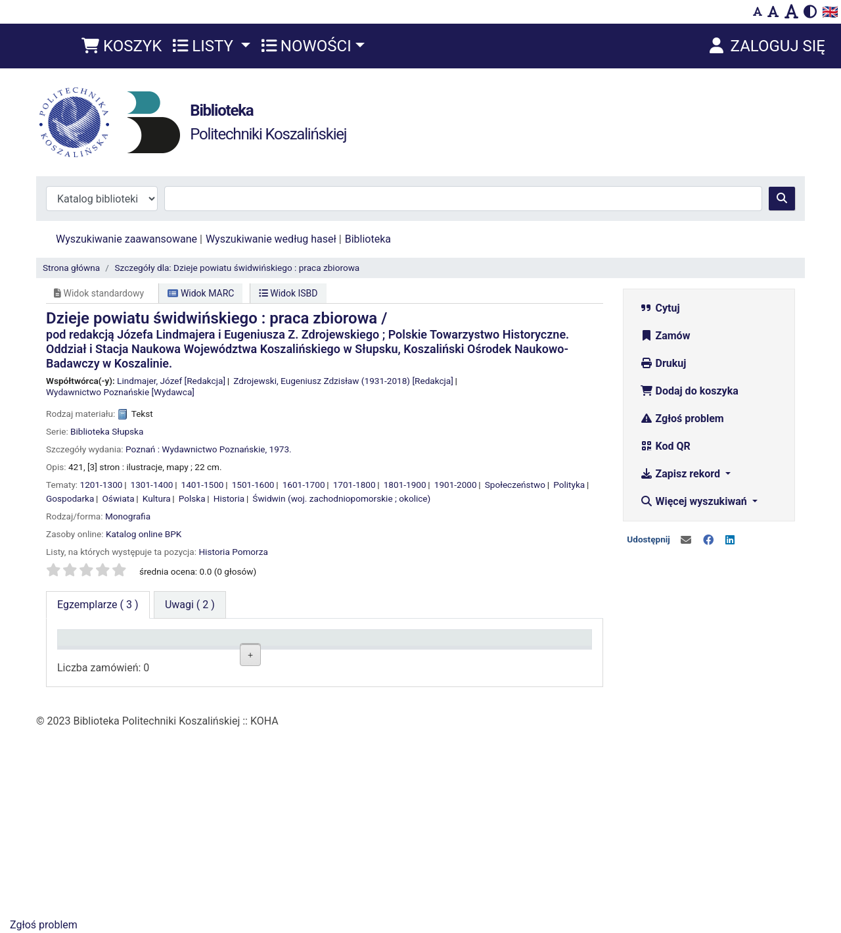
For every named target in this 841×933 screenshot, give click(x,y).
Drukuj (663, 363)
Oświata (118, 498)
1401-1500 (202, 484)
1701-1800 (354, 484)
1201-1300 (101, 484)
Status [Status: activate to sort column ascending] (435, 644)
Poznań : (142, 449)
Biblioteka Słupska (106, 431)
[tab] (190, 605)
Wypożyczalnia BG (274, 816)
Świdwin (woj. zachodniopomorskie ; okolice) (341, 498)
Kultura (157, 498)
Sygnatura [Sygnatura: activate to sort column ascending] (354, 644)
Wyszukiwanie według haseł (271, 239)
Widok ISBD (288, 293)
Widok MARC (201, 293)
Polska (192, 498)
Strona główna (71, 267)
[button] (121, 46)
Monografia (127, 516)
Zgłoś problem (682, 418)
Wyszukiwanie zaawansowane (126, 239)
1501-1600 (253, 484)
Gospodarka (70, 498)
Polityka (569, 484)
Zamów (665, 335)
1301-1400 (152, 484)
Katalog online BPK (143, 534)
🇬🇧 (830, 12)
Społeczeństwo (515, 484)
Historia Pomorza (232, 551)
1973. (280, 449)
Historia (229, 498)
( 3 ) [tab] (98, 604)
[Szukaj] (782, 198)
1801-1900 (405, 484)
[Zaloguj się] (766, 46)
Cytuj (660, 308)
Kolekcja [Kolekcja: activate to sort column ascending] (172, 644)
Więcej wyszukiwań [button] (695, 501)
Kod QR (665, 446)
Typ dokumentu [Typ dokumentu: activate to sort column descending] (98, 644)
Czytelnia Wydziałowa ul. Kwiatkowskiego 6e (277, 694)
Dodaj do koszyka (689, 391)
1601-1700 (304, 484)
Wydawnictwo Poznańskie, (214, 449)
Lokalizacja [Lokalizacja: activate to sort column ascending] (268, 644)
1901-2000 (455, 484)
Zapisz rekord (681, 473)
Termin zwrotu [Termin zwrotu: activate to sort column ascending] (541, 644)
